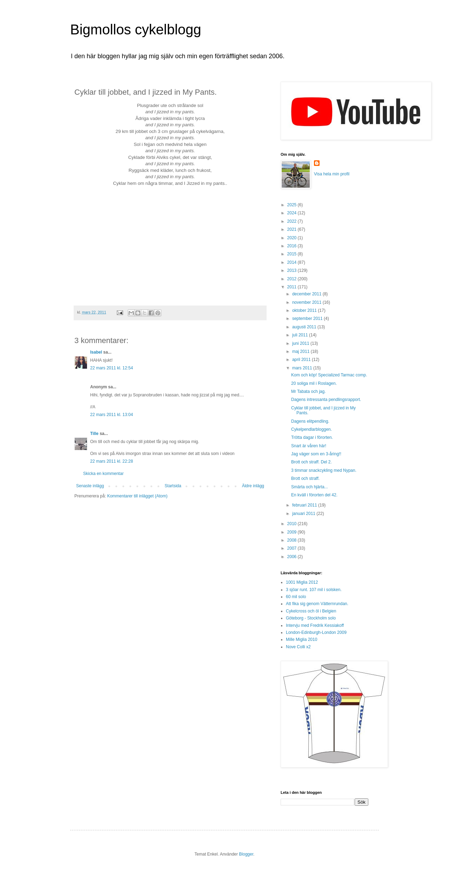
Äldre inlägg (253, 485)
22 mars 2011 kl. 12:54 (111, 368)
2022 (292, 221)
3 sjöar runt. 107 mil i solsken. (314, 589)
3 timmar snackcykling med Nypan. (323, 470)
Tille (94, 433)
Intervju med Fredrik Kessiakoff (315, 625)
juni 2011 (301, 343)
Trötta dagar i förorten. (312, 437)
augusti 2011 (304, 326)
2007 (292, 548)
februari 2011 (305, 505)
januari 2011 (304, 513)
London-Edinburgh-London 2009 (316, 632)
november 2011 (307, 302)
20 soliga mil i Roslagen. (314, 383)
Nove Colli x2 (298, 646)
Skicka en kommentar (103, 473)
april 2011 (302, 359)
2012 (292, 278)
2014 (292, 262)
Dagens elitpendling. (310, 421)
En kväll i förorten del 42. (314, 495)
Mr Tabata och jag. (308, 391)
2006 (292, 556)
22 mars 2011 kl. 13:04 (111, 414)
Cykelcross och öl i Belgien (311, 611)
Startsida (173, 485)
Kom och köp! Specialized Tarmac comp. (329, 375)
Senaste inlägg (90, 485)
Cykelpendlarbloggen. (311, 429)
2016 (292, 245)
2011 (292, 286)
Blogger (246, 854)
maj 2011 (301, 351)
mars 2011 (302, 368)
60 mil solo (296, 596)
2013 (292, 270)
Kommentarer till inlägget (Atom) (137, 496)
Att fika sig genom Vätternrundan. (317, 603)
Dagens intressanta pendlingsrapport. (326, 399)
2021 (292, 229)
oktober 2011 (305, 310)
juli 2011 (300, 335)
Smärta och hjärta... (309, 486)
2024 (292, 212)
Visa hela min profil (331, 174)
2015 (292, 254)
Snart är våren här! (308, 445)
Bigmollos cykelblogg (135, 29)
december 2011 (307, 294)
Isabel (96, 352)
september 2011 (308, 318)
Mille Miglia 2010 (301, 639)
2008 (292, 540)
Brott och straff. (305, 478)
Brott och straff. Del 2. (311, 462)
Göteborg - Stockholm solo (311, 618)
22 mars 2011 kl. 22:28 (111, 461)
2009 (292, 532)
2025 (292, 204)
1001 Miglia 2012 (302, 582)
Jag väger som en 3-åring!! (316, 453)
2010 (292, 523)
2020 (292, 237)
